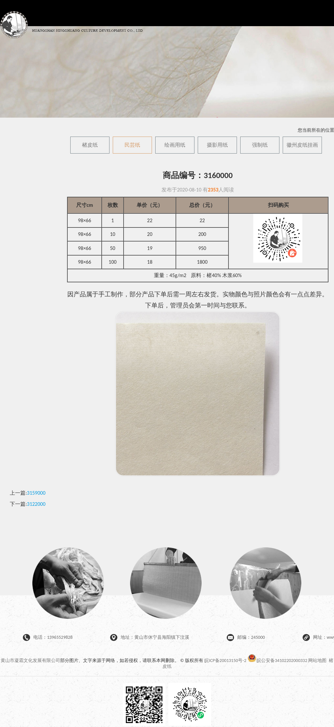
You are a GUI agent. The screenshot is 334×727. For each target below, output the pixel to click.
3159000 (36, 493)
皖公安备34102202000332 (278, 660)
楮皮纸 (90, 145)
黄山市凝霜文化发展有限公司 (30, 660)
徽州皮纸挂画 (302, 145)
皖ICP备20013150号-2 (225, 660)
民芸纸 (132, 145)
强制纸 (260, 145)
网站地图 (317, 660)
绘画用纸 (174, 145)
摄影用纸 (217, 145)
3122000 (36, 504)
